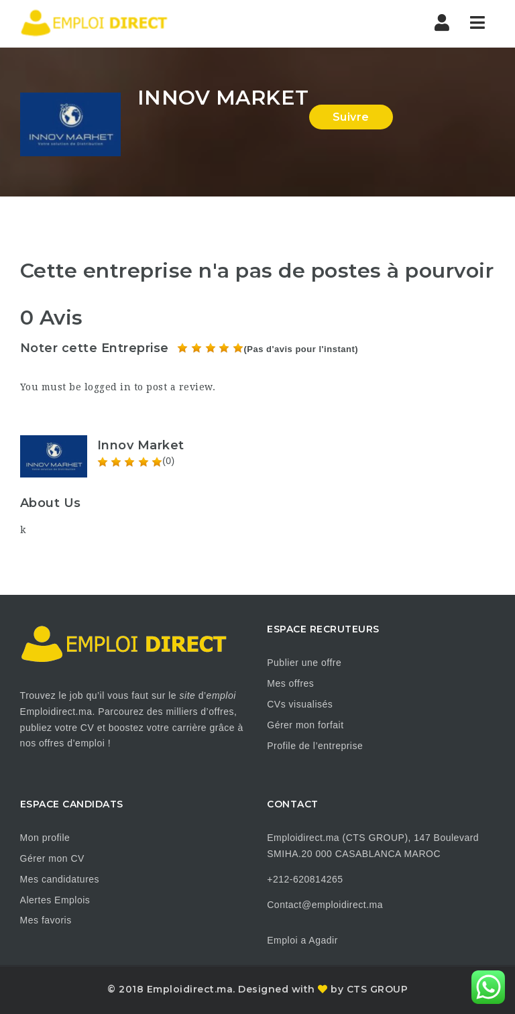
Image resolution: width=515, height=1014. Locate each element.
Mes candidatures (60, 879)
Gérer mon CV (52, 858)
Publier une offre (304, 662)
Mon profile (45, 837)
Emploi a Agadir (302, 940)
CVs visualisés (300, 704)
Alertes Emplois (55, 900)
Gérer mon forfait (305, 725)
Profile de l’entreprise (315, 745)
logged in (107, 387)
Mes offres (290, 683)
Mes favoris (46, 920)
